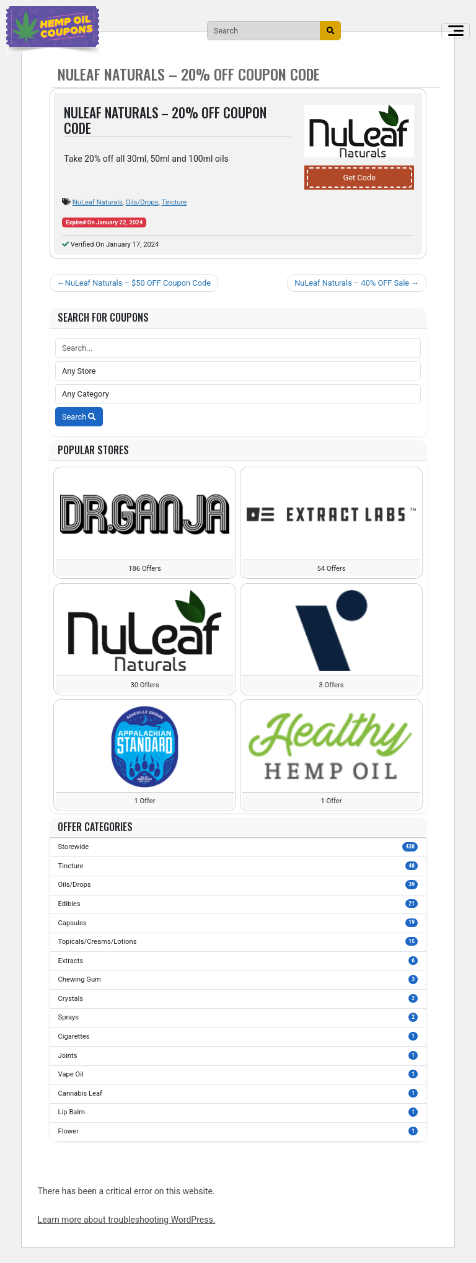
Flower (238, 1131)
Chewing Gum (238, 979)
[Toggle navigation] (455, 31)
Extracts (238, 960)
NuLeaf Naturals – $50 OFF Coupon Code (138, 283)
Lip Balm (238, 1111)
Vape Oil (238, 1074)
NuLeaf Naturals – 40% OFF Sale (351, 283)
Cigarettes (238, 1036)
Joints (238, 1055)
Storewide (238, 846)
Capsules (238, 922)
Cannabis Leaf (238, 1093)
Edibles (238, 903)
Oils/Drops (142, 202)
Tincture (174, 202)
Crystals (238, 998)
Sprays (238, 1017)
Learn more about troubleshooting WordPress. (127, 1220)
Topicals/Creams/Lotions (238, 941)
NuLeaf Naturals (98, 202)
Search (79, 416)
